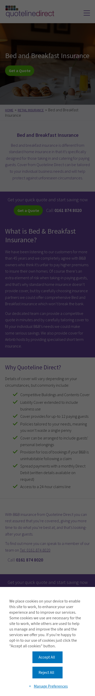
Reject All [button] (46, 672)
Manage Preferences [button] (51, 686)
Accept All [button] (47, 657)
